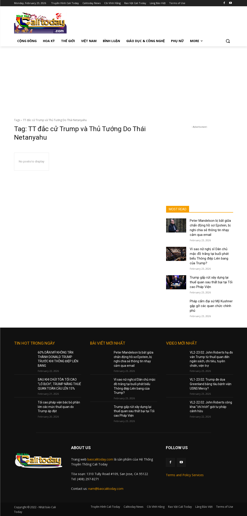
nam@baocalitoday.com (105, 488)
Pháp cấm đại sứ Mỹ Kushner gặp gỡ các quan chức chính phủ (211, 306)
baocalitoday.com (100, 459)
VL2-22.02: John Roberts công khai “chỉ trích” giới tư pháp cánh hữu (211, 407)
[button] (227, 41)
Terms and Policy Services (185, 475)
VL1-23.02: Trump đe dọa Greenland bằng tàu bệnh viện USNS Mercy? (210, 384)
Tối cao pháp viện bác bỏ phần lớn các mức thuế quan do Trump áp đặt (59, 407)
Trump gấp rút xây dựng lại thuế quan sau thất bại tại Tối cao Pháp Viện (211, 282)
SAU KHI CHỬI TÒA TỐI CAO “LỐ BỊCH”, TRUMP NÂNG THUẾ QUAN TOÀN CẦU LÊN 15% (59, 384)
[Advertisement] (123, 80)
